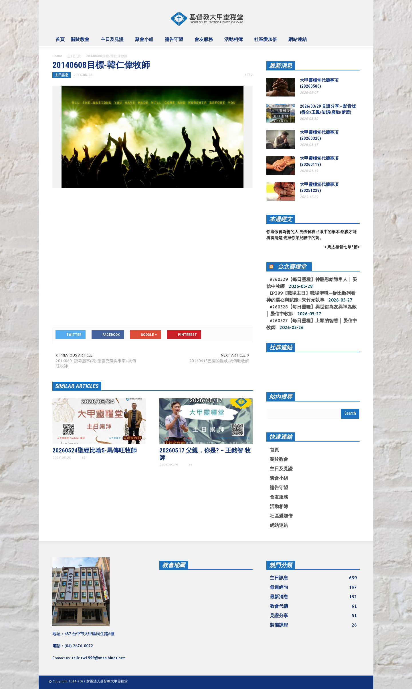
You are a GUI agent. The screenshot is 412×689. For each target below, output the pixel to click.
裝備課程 (313, 624)
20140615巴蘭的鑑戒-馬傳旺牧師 (219, 360)
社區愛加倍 (266, 42)
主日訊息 (74, 56)
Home (57, 56)
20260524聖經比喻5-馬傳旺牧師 (94, 450)
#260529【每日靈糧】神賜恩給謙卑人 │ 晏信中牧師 (311, 282)
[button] (354, 39)
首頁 (60, 39)
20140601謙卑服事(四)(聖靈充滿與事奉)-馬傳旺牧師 (96, 363)
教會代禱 (313, 606)
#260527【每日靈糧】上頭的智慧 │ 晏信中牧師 (311, 324)
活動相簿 (234, 42)
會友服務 (204, 42)
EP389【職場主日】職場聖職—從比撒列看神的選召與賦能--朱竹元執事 (310, 296)
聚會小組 (145, 42)
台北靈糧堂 (292, 266)
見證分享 (313, 615)
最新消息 (280, 65)
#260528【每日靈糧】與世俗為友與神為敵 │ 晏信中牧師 (311, 310)
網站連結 (298, 42)
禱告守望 (175, 42)
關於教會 (81, 42)
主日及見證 (113, 42)
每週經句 (313, 587)
